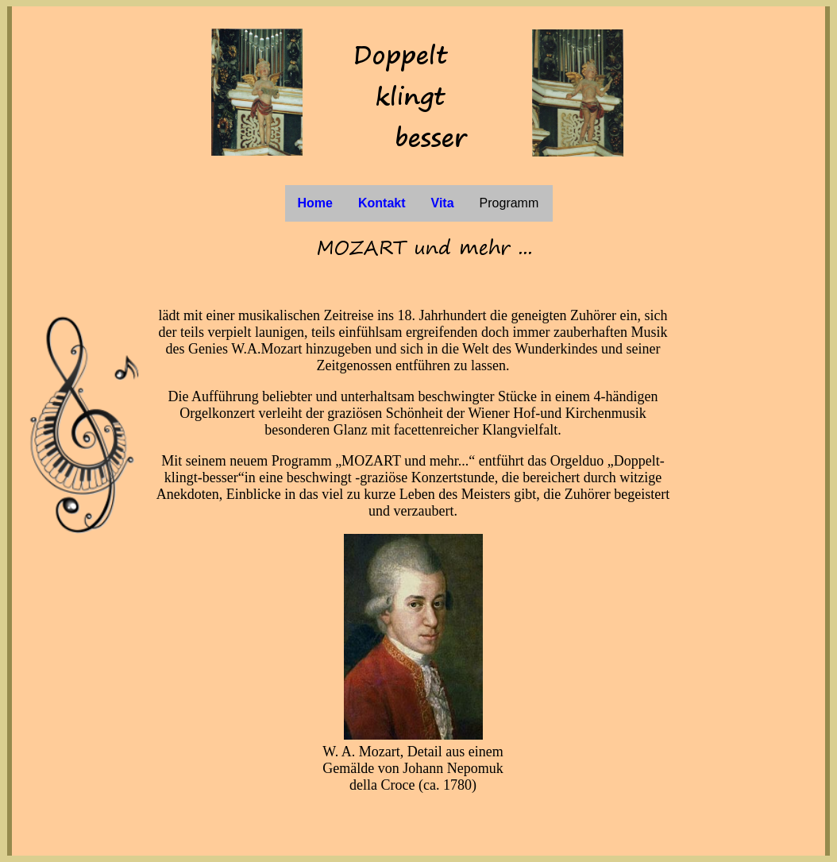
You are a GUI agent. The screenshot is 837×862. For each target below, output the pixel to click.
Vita (442, 203)
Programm (509, 203)
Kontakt (382, 203)
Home (315, 203)
